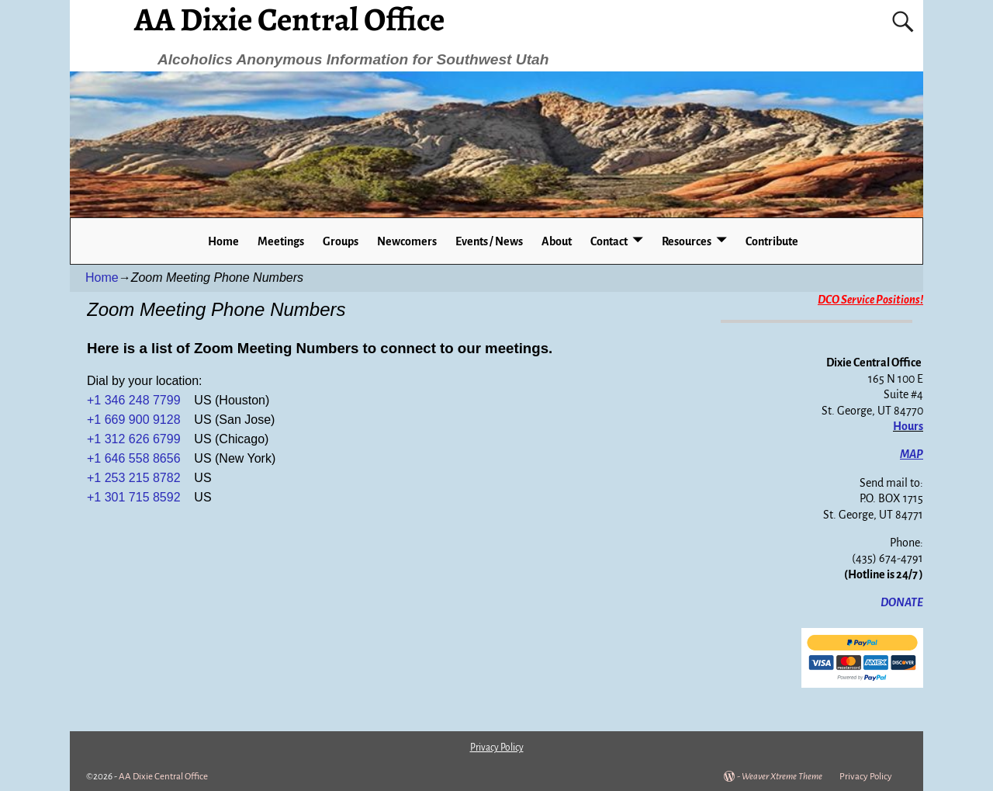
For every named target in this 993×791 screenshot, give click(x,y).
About (556, 241)
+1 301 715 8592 (134, 497)
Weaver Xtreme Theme (782, 777)
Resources (686, 241)
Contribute (772, 241)
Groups (340, 241)
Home (223, 241)
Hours (908, 426)
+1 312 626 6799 (134, 439)
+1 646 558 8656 (134, 458)
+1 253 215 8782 (134, 477)
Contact (609, 241)
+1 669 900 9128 (134, 419)
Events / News (489, 241)
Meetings (281, 241)
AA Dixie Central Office (163, 777)
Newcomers (407, 241)
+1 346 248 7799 (135, 400)
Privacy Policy (865, 777)
